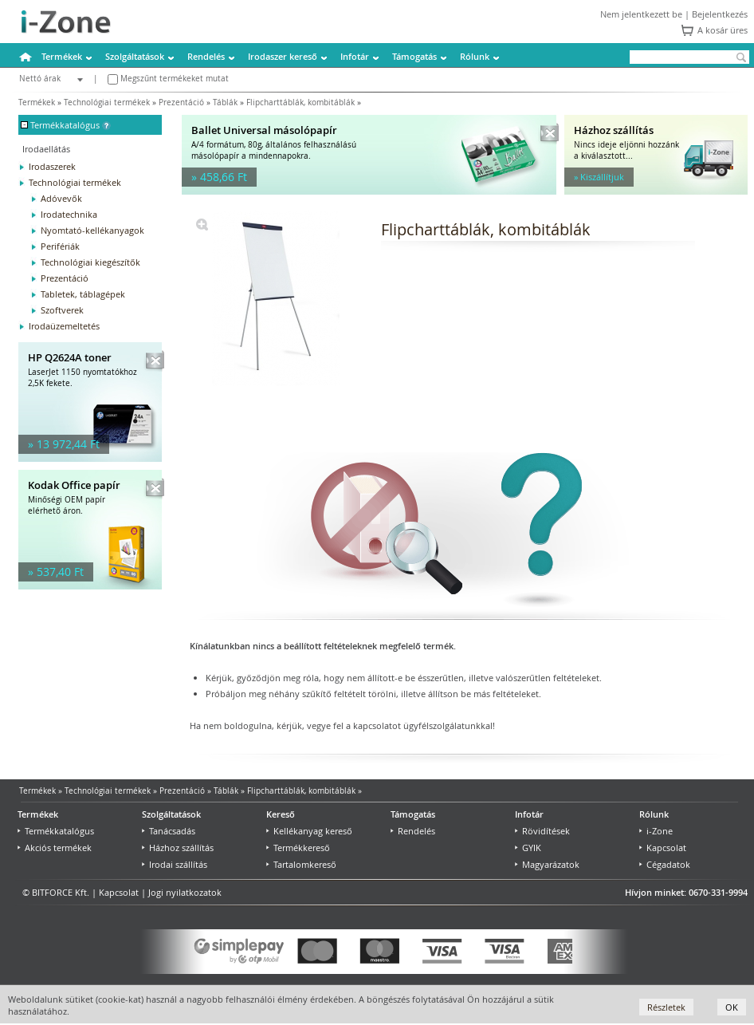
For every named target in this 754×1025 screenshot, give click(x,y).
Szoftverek (62, 310)
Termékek (61, 56)
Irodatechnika (69, 214)
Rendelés (206, 56)
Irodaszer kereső (282, 56)
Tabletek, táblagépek (83, 294)
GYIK (528, 848)
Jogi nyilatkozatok (185, 892)
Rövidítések (542, 831)
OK (731, 1007)
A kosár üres (722, 30)
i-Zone (656, 831)
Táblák (225, 102)
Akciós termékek (55, 848)
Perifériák (60, 246)
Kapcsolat (662, 848)
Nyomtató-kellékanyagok (92, 230)
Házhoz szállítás (178, 848)
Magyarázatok (547, 864)
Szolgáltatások (134, 56)
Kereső (280, 814)
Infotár (354, 56)
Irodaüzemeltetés (64, 326)
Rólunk (474, 56)
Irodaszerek (52, 166)
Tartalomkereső (301, 864)
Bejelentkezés (720, 14)
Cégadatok (664, 864)
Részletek (666, 1007)
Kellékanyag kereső (309, 831)
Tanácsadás (168, 831)
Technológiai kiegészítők (90, 262)
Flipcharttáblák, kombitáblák (300, 102)
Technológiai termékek (107, 102)
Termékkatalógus (56, 831)
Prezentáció (181, 102)
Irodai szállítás (174, 864)
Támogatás (414, 56)
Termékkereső (298, 848)
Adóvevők (61, 198)
